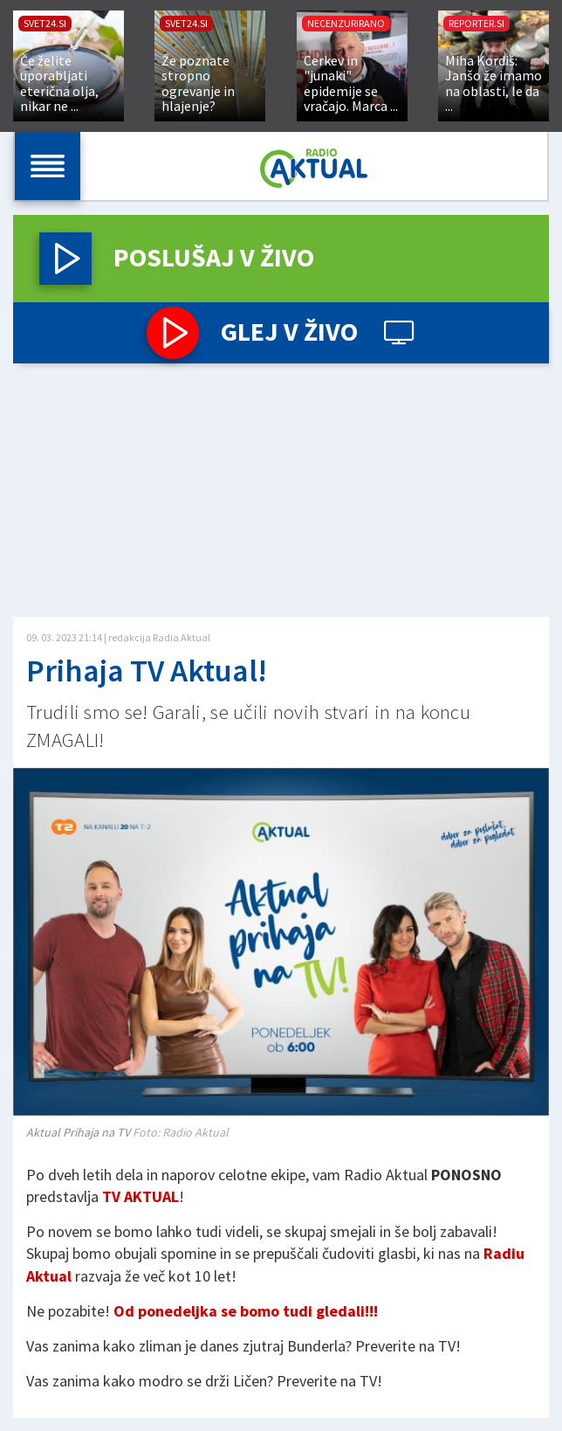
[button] (65, 258)
